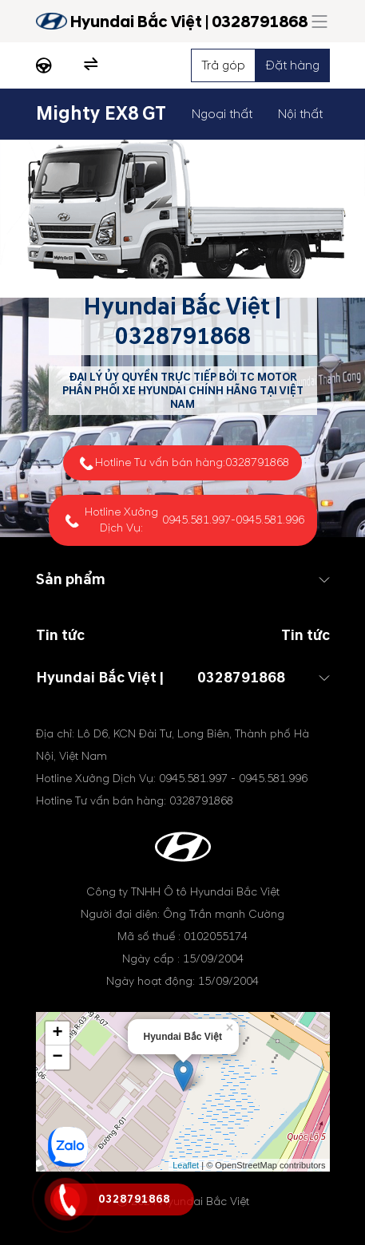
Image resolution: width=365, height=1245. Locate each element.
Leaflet (186, 1165)
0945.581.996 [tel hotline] (270, 520)
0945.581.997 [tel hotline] (196, 520)
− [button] (57, 1057)
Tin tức (305, 635)
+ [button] (57, 1033)
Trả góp (223, 65)
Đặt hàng (292, 65)
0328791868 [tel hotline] (183, 336)
